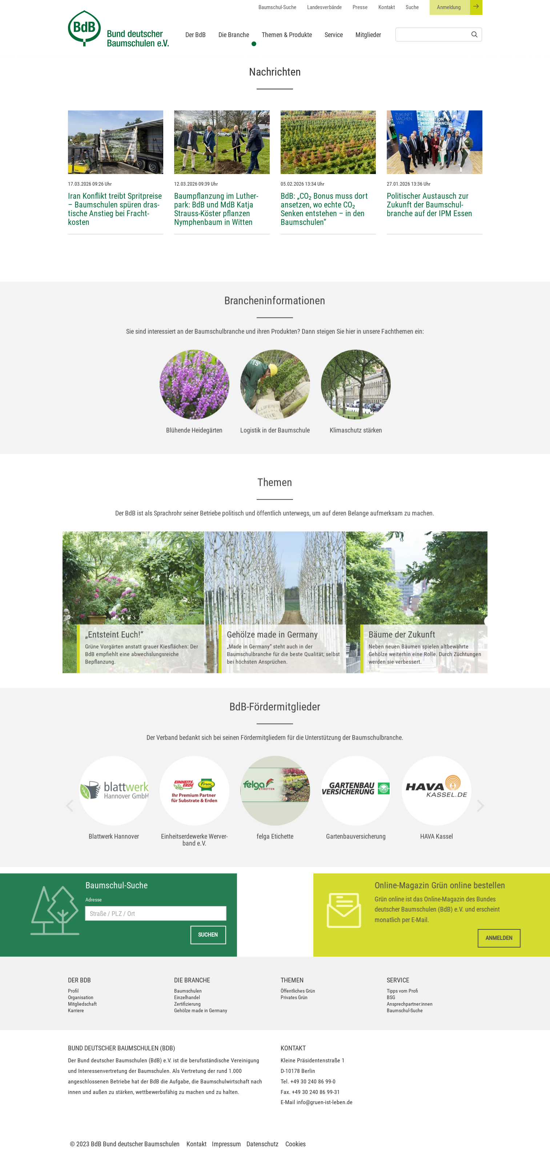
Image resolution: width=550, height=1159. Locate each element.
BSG (391, 997)
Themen (292, 980)
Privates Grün (294, 997)
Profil (73, 991)
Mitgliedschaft (82, 1004)
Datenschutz (262, 1144)
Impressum (226, 1144)
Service (334, 35)
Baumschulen (188, 991)
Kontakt (386, 7)
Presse (360, 7)
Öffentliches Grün (298, 991)
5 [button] (297, 43)
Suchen (103, 934)
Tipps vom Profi (402, 991)
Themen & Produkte (287, 35)
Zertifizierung (187, 1004)
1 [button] (253, 43)
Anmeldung (459, 7)
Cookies (295, 1144)
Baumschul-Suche (277, 7)
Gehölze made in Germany (200, 1010)
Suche (412, 7)
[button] (18, 56)
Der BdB (195, 35)
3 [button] (275, 43)
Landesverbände (324, 7)
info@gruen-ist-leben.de (325, 1102)
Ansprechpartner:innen (410, 1004)
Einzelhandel (187, 997)
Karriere (76, 1010)
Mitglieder (368, 35)
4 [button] (286, 43)
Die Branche (233, 35)
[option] (275, 56)
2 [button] (264, 43)
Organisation (80, 997)
